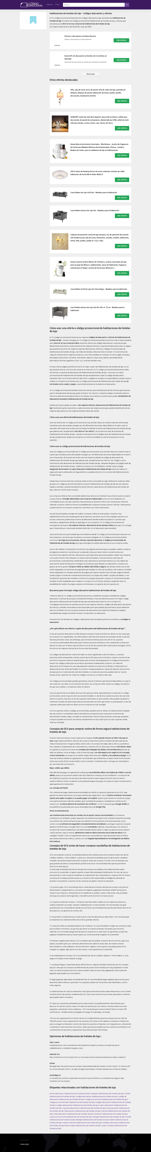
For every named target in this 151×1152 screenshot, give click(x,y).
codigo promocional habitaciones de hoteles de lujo (106, 1099)
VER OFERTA (122, 101)
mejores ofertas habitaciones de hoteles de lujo (82, 1122)
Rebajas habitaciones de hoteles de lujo (92, 1120)
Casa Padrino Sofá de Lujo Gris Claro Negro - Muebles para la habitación (98, 289)
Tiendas (57, 4)
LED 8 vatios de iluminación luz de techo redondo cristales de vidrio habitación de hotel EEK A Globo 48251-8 (97, 173)
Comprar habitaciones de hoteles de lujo (110, 1114)
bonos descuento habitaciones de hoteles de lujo (69, 1093)
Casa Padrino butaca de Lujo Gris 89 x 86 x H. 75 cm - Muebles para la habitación (97, 309)
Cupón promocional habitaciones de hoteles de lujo (70, 1117)
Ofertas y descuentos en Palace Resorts (80, 36)
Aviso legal (25, 1144)
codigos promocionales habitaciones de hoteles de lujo (72, 1102)
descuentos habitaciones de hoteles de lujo (82, 1111)
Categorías (49, 4)
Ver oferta (121, 40)
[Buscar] (127, 5)
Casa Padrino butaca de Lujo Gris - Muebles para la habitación (94, 210)
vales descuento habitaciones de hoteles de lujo (73, 1114)
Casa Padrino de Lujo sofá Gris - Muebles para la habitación (93, 192)
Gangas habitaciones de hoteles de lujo (109, 1117)
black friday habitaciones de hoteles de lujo (82, 1125)
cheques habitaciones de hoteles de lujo (107, 1093)
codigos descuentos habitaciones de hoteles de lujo (77, 1105)
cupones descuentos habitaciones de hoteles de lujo (84, 1108)
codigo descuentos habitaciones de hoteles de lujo (96, 1096)
